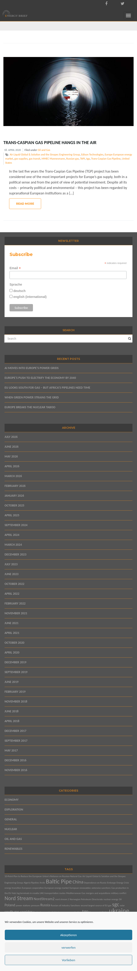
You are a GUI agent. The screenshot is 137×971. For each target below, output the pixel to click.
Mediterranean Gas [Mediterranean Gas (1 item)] (75, 893)
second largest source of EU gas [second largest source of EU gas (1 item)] (96, 905)
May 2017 (11, 750)
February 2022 (15, 603)
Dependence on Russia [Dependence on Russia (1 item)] (95, 882)
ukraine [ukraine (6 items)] (119, 910)
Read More (25, 203)
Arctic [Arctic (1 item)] (42, 882)
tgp (88, 158)
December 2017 (15, 731)
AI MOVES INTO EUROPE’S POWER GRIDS (32, 368)
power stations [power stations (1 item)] (23, 905)
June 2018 (11, 711)
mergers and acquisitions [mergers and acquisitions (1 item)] (98, 893)
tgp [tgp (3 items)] (85, 911)
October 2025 (14, 505)
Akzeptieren (68, 935)
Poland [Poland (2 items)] (10, 905)
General (11, 819)
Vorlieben (68, 960)
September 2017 (16, 741)
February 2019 (15, 692)
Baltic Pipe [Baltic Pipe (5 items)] (59, 881)
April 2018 (12, 721)
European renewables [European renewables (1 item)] (80, 887)
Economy (12, 800)
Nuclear (11, 829)
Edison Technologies (92, 154)
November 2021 (16, 613)
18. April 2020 (12, 150)
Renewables (13, 849)
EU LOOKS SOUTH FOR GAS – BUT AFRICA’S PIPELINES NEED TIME (47, 388)
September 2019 (16, 672)
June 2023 (11, 574)
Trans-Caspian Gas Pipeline (106, 158)
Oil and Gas (44, 150)
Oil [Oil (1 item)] (120, 899)
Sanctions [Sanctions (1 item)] (75, 905)
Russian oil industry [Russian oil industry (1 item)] (60, 905)
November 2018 (16, 701)
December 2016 (15, 760)
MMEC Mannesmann (53, 158)
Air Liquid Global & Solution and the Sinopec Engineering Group (45, 154)
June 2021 (11, 623)
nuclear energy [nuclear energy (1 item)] (111, 899)
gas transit (34, 158)
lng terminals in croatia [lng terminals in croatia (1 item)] (28, 893)
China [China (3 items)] (77, 882)
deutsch (19, 291)
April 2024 (12, 535)
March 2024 (13, 545)
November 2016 (16, 770)
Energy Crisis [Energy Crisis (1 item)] (123, 882)
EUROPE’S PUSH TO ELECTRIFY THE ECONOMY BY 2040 (40, 378)
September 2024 (16, 525)
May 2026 (11, 456)
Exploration (14, 809)
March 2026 (13, 476)
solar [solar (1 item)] (122, 905)
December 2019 (15, 662)
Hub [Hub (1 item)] (14, 893)
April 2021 (12, 633)
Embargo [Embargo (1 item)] (111, 882)
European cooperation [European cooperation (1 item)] (33, 887)
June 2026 (11, 447)
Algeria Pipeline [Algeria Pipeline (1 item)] (31, 882)
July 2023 (11, 564)
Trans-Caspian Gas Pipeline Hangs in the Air (50, 142)
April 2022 (12, 594)
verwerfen (68, 947)
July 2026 (11, 437)
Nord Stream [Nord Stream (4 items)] (19, 898)
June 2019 (11, 682)
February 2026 (15, 486)
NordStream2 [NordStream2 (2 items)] (44, 898)
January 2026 (14, 496)
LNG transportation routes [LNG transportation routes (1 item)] (52, 893)
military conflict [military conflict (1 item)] (118, 893)
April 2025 (12, 515)
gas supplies (20, 158)
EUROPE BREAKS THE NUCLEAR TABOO (30, 407)
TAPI (82, 158)
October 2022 (14, 584)
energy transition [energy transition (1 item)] (13, 887)
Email (15, 268)
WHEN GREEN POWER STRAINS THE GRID (32, 397)
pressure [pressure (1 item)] (35, 905)
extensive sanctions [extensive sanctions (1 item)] (101, 887)
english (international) (29, 297)
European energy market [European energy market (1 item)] (57, 887)
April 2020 (12, 652)
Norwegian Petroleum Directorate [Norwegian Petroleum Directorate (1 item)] (86, 899)
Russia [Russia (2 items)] (45, 905)
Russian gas (72, 158)
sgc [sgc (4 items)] (115, 904)
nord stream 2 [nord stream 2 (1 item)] (62, 899)
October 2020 (14, 643)
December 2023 (15, 554)
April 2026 (12, 466)
